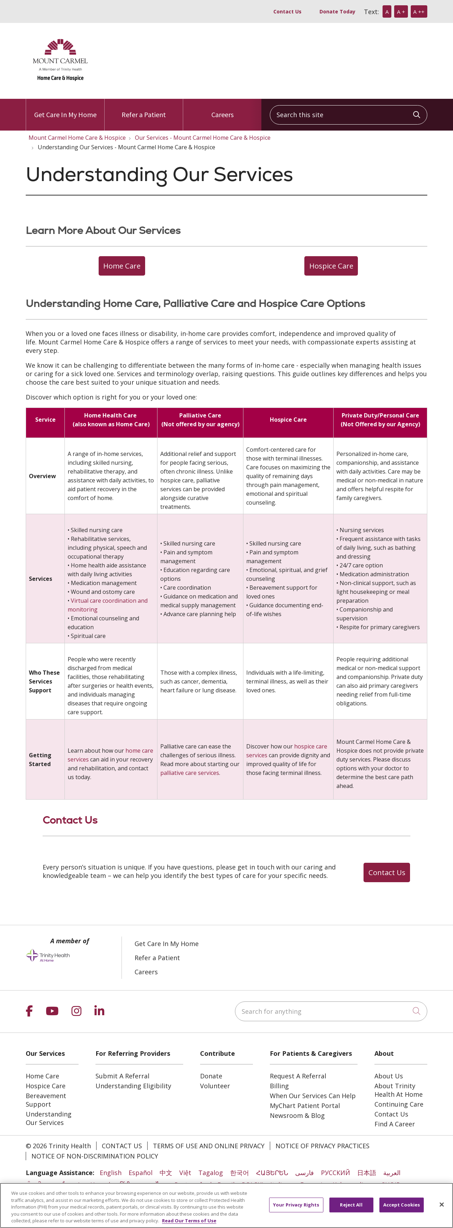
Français (312, 1184)
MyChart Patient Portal (305, 1105)
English (111, 1172)
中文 (166, 1172)
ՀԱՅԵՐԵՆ (272, 1172)
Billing (279, 1086)
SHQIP (390, 1184)
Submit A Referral (122, 1076)
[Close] (441, 1212)
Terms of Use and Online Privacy (209, 1146)
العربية (392, 1172)
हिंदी (125, 1184)
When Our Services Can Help (313, 1095)
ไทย (161, 1184)
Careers (222, 109)
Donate (211, 1076)
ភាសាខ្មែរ (60, 1184)
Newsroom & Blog (297, 1115)
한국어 (239, 1172)
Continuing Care (398, 1104)
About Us (388, 1076)
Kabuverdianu (353, 1184)
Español (141, 1172)
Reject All (351, 1212)
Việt (185, 1172)
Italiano (281, 1184)
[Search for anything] (331, 1011)
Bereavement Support (46, 1099)
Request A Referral (298, 1076)
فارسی (304, 1172)
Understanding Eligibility (133, 1086)
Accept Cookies (401, 1212)
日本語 (366, 1172)
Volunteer (215, 1086)
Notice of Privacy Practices (322, 1146)
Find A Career (394, 1124)
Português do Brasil (204, 1184)
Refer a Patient (143, 109)
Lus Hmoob (95, 1184)
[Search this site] (348, 115)
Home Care (42, 1076)
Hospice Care (46, 1086)
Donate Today (337, 11)
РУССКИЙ (335, 1172)
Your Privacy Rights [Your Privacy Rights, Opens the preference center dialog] (296, 1212)
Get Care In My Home (65, 109)
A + (401, 11)
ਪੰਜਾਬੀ (34, 1184)
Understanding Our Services (49, 1118)
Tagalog (210, 1172)
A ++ (418, 11)
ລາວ (143, 1184)
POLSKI (252, 1184)
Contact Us (287, 11)
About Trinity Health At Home (398, 1090)
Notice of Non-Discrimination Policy (94, 1156)
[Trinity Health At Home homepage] (61, 86)
